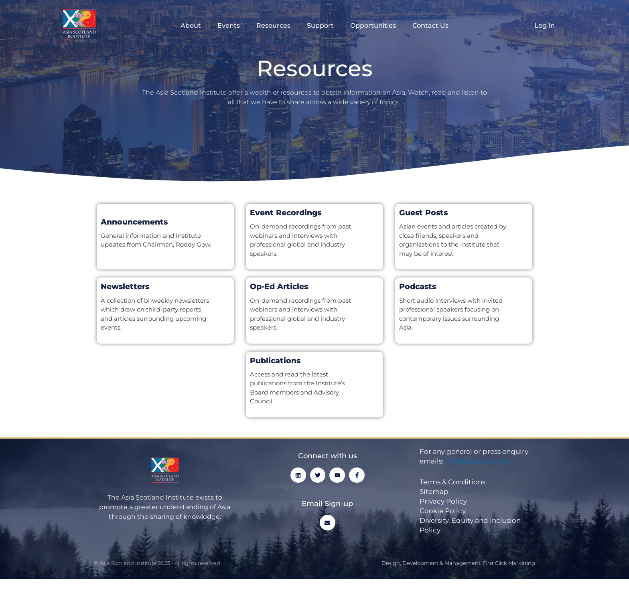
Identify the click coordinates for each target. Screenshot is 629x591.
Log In (544, 25)
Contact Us (430, 25)
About (191, 25)
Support (320, 25)
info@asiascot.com (478, 461)
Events (228, 25)
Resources (273, 25)
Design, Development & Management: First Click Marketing (458, 563)
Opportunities (373, 25)
